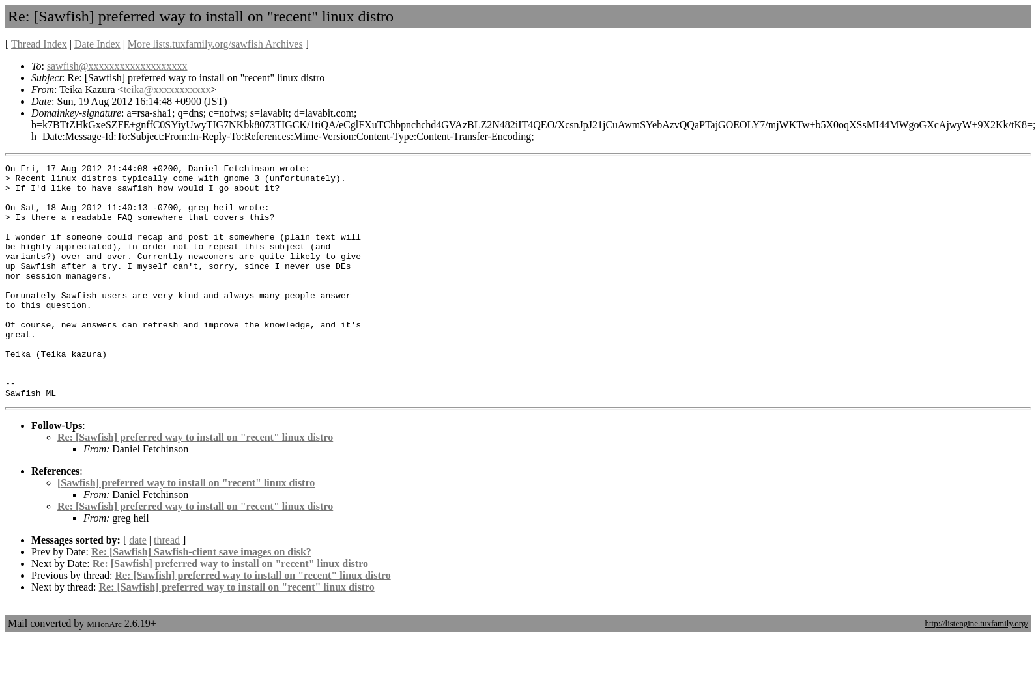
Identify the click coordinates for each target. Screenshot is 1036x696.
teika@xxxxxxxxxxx (167, 89)
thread (167, 586)
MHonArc (104, 671)
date (138, 586)
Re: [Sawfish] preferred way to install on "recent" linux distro (195, 484)
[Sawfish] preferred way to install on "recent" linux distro (186, 529)
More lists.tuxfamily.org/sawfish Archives (215, 43)
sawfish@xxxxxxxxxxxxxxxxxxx (117, 66)
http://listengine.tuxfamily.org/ (976, 670)
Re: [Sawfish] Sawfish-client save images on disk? (201, 598)
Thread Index (39, 43)
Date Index (97, 43)
